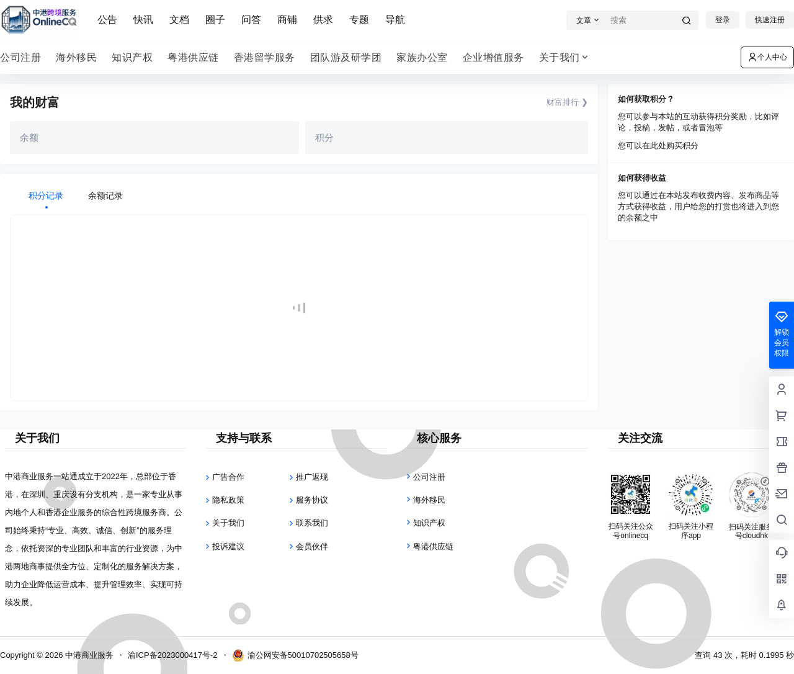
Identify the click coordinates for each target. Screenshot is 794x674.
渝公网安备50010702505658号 (295, 655)
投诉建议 (228, 546)
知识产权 (429, 523)
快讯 (143, 19)
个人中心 (767, 57)
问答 (251, 19)
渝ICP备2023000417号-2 (173, 655)
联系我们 (312, 523)
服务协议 (312, 500)
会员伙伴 (312, 546)
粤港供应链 (433, 546)
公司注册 (429, 477)
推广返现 (312, 477)
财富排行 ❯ (567, 102)
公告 (107, 19)
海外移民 (429, 500)
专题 (359, 19)
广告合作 (228, 477)
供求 (323, 19)
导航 (395, 19)
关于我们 (565, 57)
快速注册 (770, 20)
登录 (722, 20)
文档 (179, 19)
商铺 (287, 19)
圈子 (215, 19)
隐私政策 (228, 500)
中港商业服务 (88, 655)
